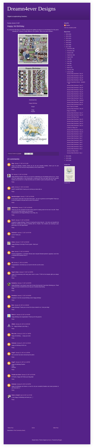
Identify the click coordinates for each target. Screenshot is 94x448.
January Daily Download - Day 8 (74, 136)
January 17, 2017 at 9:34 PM (24, 295)
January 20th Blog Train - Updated (75, 100)
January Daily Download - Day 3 (74, 146)
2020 (67, 40)
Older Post (55, 427)
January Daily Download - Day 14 (75, 121)
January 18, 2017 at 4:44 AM (23, 314)
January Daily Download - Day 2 (74, 148)
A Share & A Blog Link (72, 127)
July (68, 59)
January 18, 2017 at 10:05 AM (23, 324)
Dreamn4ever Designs (31, 9)
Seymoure (14, 232)
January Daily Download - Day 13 (75, 123)
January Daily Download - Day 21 (75, 98)
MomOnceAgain (16, 196)
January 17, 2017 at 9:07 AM (24, 232)
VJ (12, 174)
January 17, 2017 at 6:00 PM (24, 283)
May (68, 63)
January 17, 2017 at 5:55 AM (27, 196)
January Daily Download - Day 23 (75, 94)
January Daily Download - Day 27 (75, 85)
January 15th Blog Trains (73, 117)
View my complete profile (70, 27)
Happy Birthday (33, 103)
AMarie (13, 324)
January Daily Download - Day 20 (75, 102)
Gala (13, 251)
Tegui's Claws (15, 272)
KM (12, 262)
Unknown (14, 343)
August (69, 57)
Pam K (13, 220)
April (68, 65)
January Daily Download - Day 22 (75, 96)
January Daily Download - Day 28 (75, 80)
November (69, 50)
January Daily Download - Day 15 (75, 119)
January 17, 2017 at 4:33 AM (20, 174)
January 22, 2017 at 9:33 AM (28, 374)
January (69, 71)
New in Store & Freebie (72, 106)
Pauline (68, 25)
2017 (67, 46)
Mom (13, 305)
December (69, 48)
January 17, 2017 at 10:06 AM (21, 251)
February (69, 69)
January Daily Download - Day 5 (74, 142)
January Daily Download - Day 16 (75, 115)
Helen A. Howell (16, 395)
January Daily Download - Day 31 (75, 73)
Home (33, 427)
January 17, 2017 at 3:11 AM (21, 163)
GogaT (13, 352)
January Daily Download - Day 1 (74, 153)
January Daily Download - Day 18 (75, 108)
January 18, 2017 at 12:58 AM (22, 305)
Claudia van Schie (16, 374)
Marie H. (14, 314)
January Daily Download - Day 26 (75, 87)
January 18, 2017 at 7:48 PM (24, 333)
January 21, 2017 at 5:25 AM (24, 343)
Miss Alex (14, 333)
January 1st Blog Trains (72, 150)
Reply (13, 169)
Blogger (60, 440)
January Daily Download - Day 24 (75, 91)
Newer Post (10, 427)
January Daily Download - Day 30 (75, 75)
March (68, 67)
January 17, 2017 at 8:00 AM (25, 207)
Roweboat (14, 295)
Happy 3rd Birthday (71, 110)
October (69, 52)
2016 (67, 156)
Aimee (13, 242)
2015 (67, 158)
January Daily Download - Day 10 (75, 131)
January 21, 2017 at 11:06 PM (23, 362)
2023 (67, 34)
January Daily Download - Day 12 (75, 125)
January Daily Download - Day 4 (74, 144)
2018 (67, 44)
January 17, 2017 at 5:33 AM (22, 187)
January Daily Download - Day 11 (75, 129)
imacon (50, 440)
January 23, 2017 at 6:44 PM (24, 384)
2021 (67, 38)
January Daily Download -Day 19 (75, 104)
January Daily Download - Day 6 (74, 140)
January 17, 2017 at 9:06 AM (22, 220)
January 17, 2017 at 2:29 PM (21, 262)
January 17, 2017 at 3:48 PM (26, 272)
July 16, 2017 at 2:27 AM (26, 395)
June (68, 61)
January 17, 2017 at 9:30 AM (22, 242)
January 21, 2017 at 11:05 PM (23, 352)
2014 (67, 160)
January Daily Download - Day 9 (74, 134)
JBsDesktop (15, 207)
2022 (67, 36)
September (70, 55)
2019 (67, 42)
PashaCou (14, 283)
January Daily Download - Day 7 (74, 138)
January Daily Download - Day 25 (75, 89)
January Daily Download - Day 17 (75, 113)
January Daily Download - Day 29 (75, 77)
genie (13, 187)
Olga (13, 163)
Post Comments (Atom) (19, 430)
